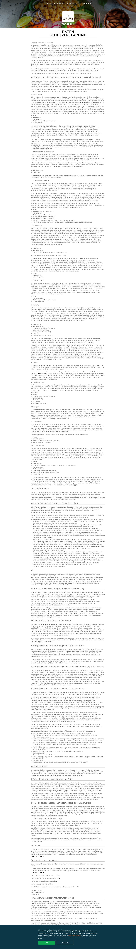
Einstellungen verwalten (74, 935)
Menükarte (50, 4)
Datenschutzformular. (38, 872)
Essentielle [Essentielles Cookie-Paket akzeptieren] (65, 943)
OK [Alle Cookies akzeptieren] (47, 943)
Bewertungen (62, 4)
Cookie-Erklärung (42, 374)
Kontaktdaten (75, 4)
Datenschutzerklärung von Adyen (70, 483)
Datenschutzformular (71, 613)
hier (95, 748)
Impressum (87, 4)
